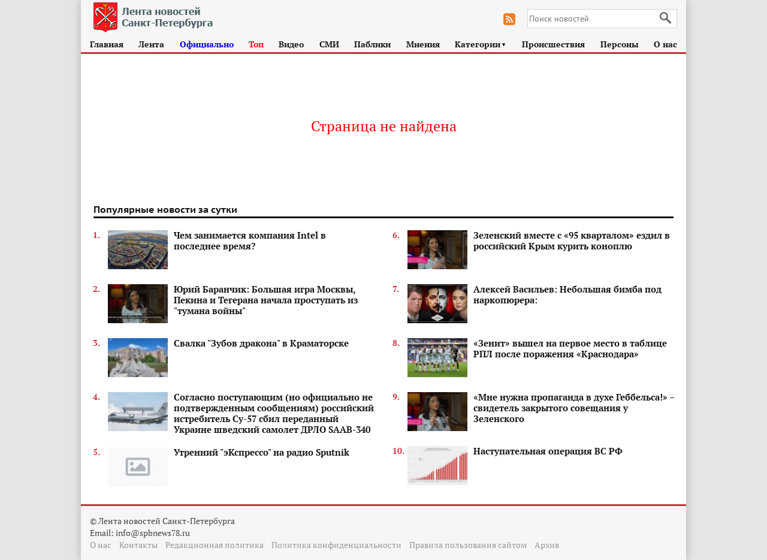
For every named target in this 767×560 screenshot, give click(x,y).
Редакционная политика (214, 544)
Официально (207, 44)
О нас (665, 44)
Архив (547, 544)
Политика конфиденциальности (336, 544)
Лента (151, 44)
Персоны (619, 44)
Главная (106, 44)
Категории (481, 44)
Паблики (372, 44)
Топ (256, 44)
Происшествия (553, 44)
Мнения (423, 44)
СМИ (329, 44)
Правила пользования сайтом (468, 544)
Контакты (138, 544)
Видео (291, 44)
